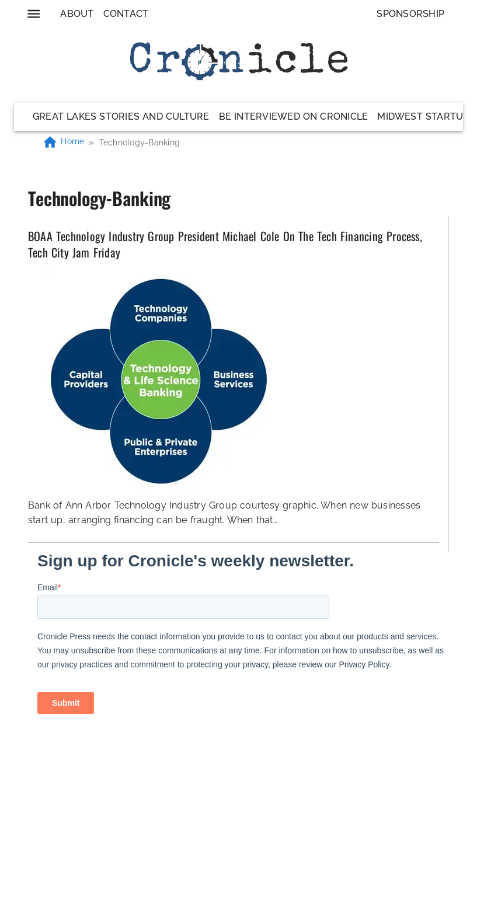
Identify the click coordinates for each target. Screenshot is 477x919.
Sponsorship (410, 13)
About (76, 13)
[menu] (33, 13)
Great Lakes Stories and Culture (121, 116)
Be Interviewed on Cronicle (293, 116)
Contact (126, 13)
